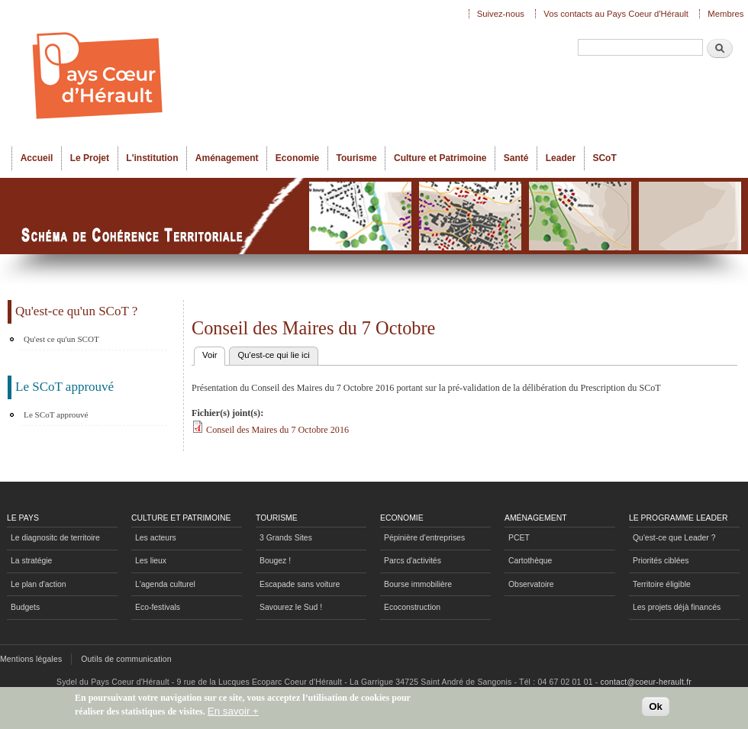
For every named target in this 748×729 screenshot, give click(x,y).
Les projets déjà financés (677, 607)
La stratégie (31, 560)
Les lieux (150, 560)
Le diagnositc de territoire (55, 538)
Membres (725, 13)
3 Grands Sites (286, 538)
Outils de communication (126, 659)
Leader (561, 158)
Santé (516, 158)
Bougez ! (275, 560)
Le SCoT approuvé (56, 414)
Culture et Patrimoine (440, 158)
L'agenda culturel (165, 584)
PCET (519, 538)
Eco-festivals (157, 607)
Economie (297, 158)
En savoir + (233, 714)
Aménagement (227, 158)
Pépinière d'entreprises (424, 538)
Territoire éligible (662, 584)
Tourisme (357, 158)
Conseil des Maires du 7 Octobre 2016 (277, 429)
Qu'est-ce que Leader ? (674, 538)
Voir (213, 353)
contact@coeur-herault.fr (646, 682)
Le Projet (89, 158)
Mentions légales (31, 659)
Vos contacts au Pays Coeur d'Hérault (615, 13)
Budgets (25, 607)
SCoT (604, 158)
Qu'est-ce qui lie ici (273, 355)
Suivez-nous (500, 13)
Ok (656, 710)
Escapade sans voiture (300, 584)
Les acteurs (155, 538)
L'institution (152, 158)
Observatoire (531, 584)
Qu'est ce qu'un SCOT (61, 339)
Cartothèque (530, 560)
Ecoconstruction (412, 607)
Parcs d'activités (412, 560)
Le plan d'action (38, 584)
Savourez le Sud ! (291, 607)
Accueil (37, 158)
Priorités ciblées (660, 560)
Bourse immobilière (418, 584)
